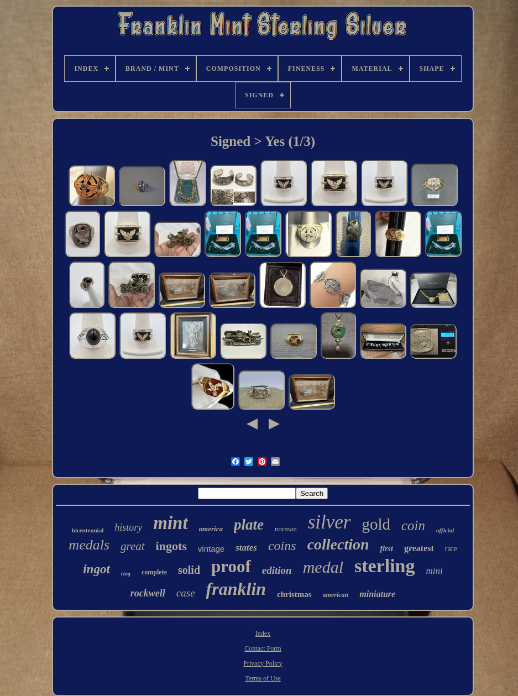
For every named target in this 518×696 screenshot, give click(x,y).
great (133, 546)
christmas (294, 594)
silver (329, 522)
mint (170, 523)
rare (451, 549)
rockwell (147, 593)
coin (413, 525)
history (128, 527)
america (211, 529)
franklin (236, 589)
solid (189, 570)
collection (338, 544)
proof (231, 566)
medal (323, 567)
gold (376, 524)
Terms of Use (262, 678)
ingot (96, 569)
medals (89, 545)
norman (286, 529)
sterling (384, 566)
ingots (171, 546)
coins (282, 545)
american (336, 595)
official (445, 530)
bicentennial (87, 530)
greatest (419, 548)
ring (125, 574)
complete (154, 572)
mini (434, 571)
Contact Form (262, 648)
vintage (211, 548)
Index (262, 633)
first (386, 549)
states (246, 547)
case (185, 593)
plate (249, 524)
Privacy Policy (262, 663)
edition (277, 570)
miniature (377, 594)
